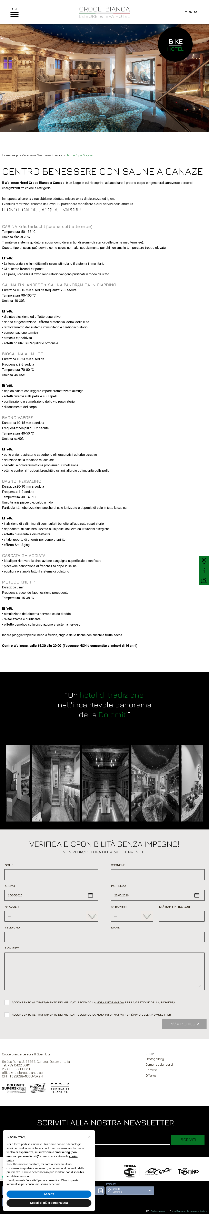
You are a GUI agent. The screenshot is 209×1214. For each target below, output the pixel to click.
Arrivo (10, 885)
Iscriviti (187, 1139)
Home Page (10, 155)
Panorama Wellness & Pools (42, 155)
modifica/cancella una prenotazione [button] (188, 1211)
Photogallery (155, 1059)
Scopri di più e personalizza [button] (49, 1202)
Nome (9, 865)
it (186, 12)
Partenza (118, 885)
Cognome (118, 865)
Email (115, 927)
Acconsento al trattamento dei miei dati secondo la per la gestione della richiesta (94, 1002)
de (195, 12)
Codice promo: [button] (156, 1211)
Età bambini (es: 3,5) (174, 906)
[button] (130, 1202)
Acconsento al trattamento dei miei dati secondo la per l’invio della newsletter (91, 1014)
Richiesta (12, 948)
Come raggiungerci (159, 1064)
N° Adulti (12, 906)
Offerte (151, 1075)
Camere (151, 1070)
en (190, 12)
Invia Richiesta (184, 1024)
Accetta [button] (49, 1194)
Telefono (12, 927)
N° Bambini (119, 906)
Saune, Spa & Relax (80, 155)
